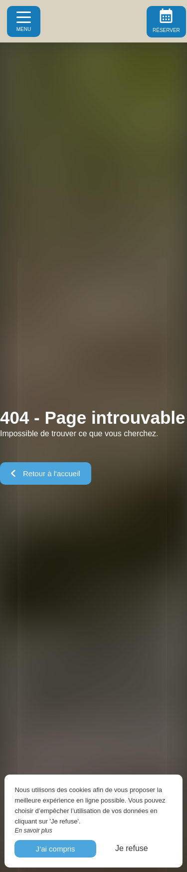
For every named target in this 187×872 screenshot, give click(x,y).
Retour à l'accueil (45, 473)
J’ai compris (55, 849)
